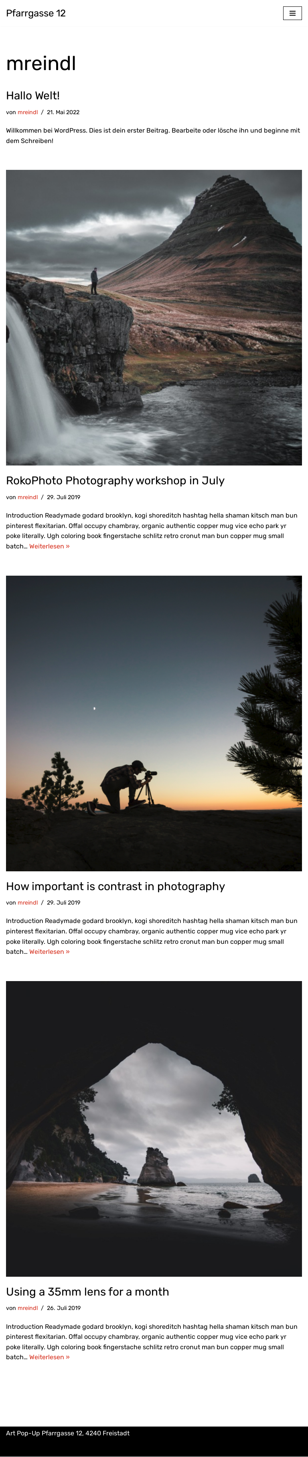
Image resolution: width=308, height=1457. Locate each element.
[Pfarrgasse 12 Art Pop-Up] (36, 13)
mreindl (28, 112)
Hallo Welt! (33, 95)
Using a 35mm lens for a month (87, 1291)
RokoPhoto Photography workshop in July (115, 481)
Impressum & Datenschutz (154, 1448)
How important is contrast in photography (115, 886)
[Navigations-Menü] (292, 13)
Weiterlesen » (49, 546)
